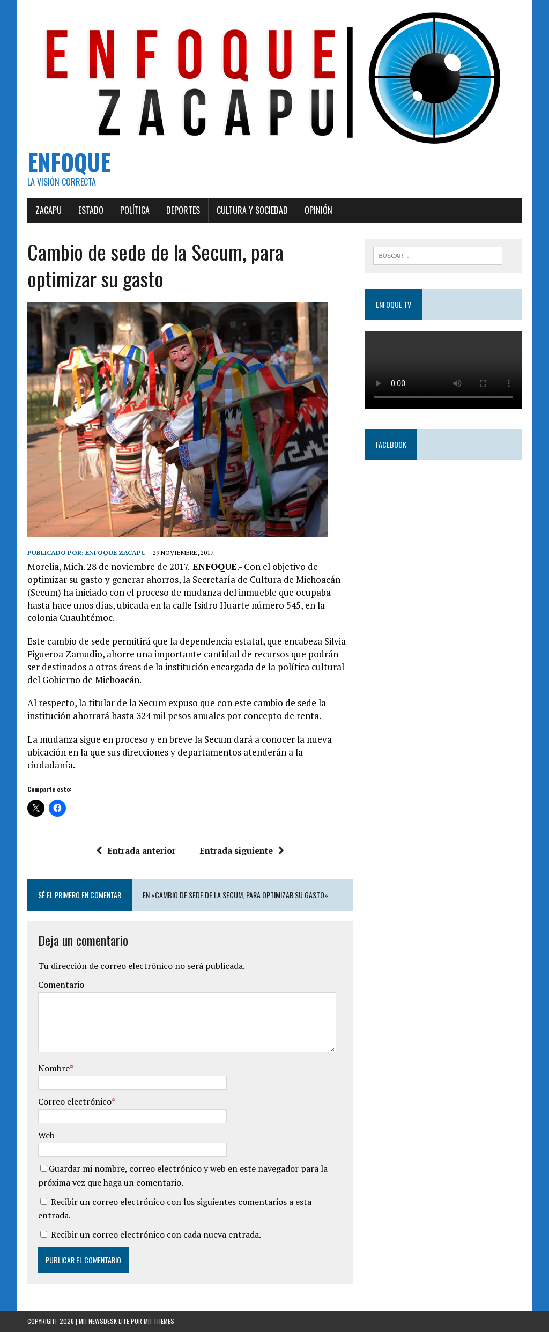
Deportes (183, 210)
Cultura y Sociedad (252, 210)
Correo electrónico (75, 1101)
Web (46, 1135)
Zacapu (48, 210)
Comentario (61, 984)
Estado (90, 210)
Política (135, 210)
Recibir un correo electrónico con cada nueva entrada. (156, 1234)
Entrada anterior (136, 850)
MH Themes (159, 1321)
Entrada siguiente (241, 850)
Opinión (318, 210)
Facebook (391, 444)
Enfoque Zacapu (115, 553)
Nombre (54, 1068)
